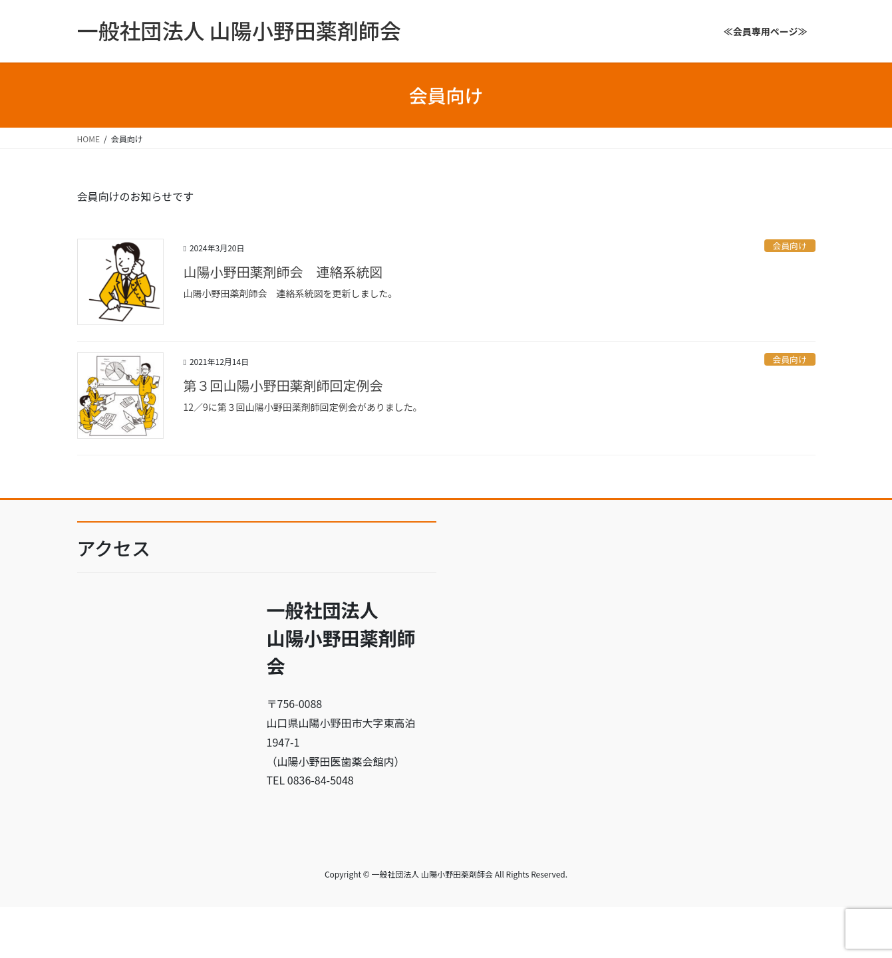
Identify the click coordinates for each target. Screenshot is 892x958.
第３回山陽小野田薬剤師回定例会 (283, 385)
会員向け (790, 245)
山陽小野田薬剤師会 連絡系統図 (283, 271)
